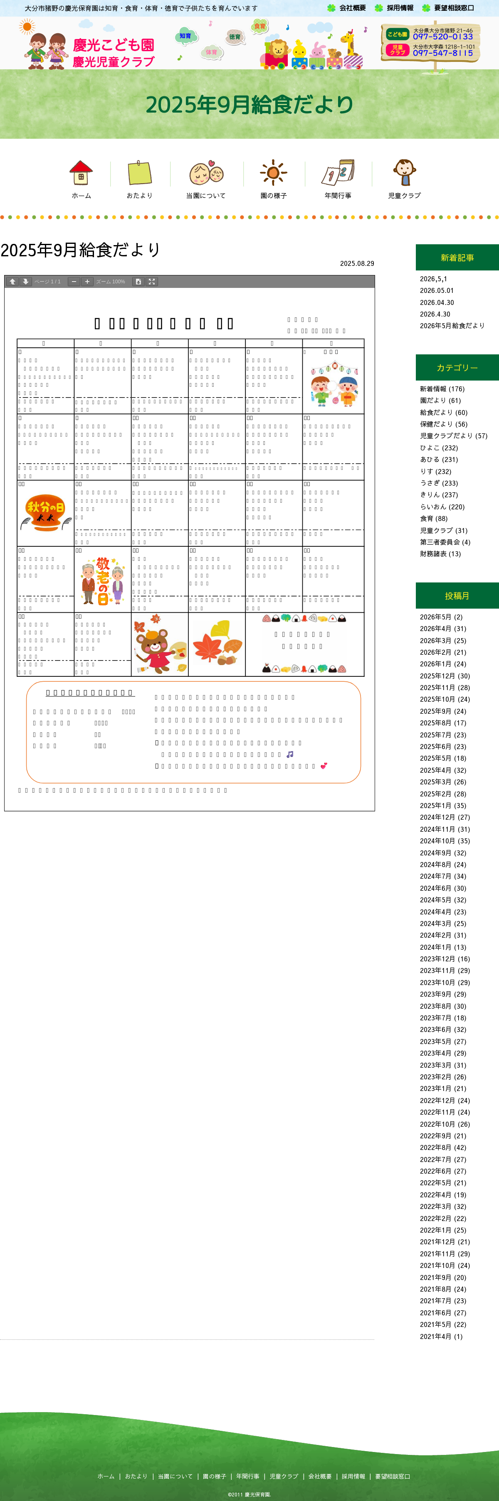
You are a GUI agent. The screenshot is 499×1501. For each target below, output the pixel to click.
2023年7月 (436, 1017)
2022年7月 (436, 1159)
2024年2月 (436, 934)
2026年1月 (436, 663)
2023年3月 (436, 1064)
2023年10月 (438, 982)
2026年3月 (436, 640)
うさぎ (430, 482)
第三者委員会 (440, 541)
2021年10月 (438, 1265)
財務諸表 (433, 553)
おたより (136, 1476)
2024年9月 (436, 852)
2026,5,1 (433, 278)
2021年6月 (436, 1312)
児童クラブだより (446, 435)
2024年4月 (436, 911)
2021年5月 (436, 1324)
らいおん (433, 506)
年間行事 (247, 1476)
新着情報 (433, 388)
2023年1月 (436, 1088)
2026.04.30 (437, 302)
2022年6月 (436, 1170)
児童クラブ (436, 530)
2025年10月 (438, 698)
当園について (175, 1476)
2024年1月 (436, 946)
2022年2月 (436, 1218)
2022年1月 (436, 1229)
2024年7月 (436, 875)
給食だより (436, 412)
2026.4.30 (435, 313)
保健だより (436, 423)
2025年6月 (436, 746)
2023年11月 (438, 970)
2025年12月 (438, 675)
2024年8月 (436, 864)
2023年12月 (438, 958)
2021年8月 (436, 1288)
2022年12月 (438, 1100)
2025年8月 (436, 722)
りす (426, 471)
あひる (430, 459)
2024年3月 (436, 923)
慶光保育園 (257, 1494)
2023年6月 (436, 1029)
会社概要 (352, 7)
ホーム (106, 1476)
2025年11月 (438, 687)
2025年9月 (436, 710)
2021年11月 (438, 1253)
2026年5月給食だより (452, 325)
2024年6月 (436, 887)
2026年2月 (436, 651)
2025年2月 (436, 793)
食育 (426, 518)
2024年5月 (436, 899)
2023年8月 (436, 1005)
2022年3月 (436, 1206)
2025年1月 (436, 805)
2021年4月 (436, 1336)
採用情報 (400, 7)
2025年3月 (436, 781)
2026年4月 (436, 628)
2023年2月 (436, 1076)
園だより (433, 400)
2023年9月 (436, 993)
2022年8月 (436, 1147)
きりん (430, 494)
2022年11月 (438, 1111)
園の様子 (214, 1476)
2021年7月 (436, 1300)
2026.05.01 (437, 290)
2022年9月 (436, 1135)
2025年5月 (436, 757)
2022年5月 (436, 1182)
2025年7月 (436, 734)
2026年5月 (436, 616)
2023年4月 (436, 1052)
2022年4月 (436, 1194)
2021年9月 (436, 1277)
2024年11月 (438, 828)
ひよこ (430, 447)
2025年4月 (436, 769)
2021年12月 (438, 1241)
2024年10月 (438, 840)
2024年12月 (438, 816)
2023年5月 (436, 1041)
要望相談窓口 (454, 7)
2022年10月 (438, 1123)
